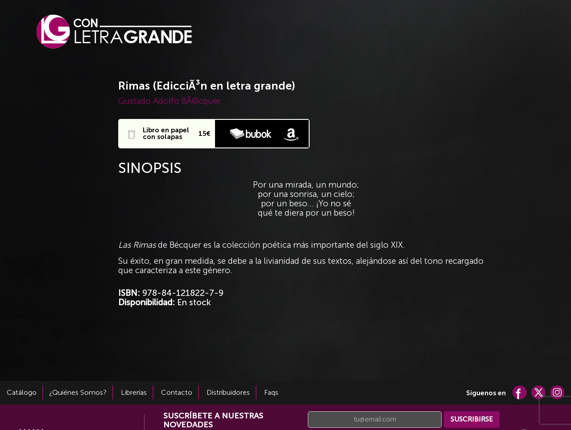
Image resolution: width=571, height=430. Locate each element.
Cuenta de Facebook (520, 392)
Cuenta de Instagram (557, 392)
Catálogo (22, 392)
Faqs (271, 392)
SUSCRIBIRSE (472, 419)
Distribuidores (228, 392)
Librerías (134, 392)
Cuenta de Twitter (538, 392)
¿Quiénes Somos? (78, 392)
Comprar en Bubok (251, 133)
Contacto (176, 392)
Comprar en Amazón (291, 133)
